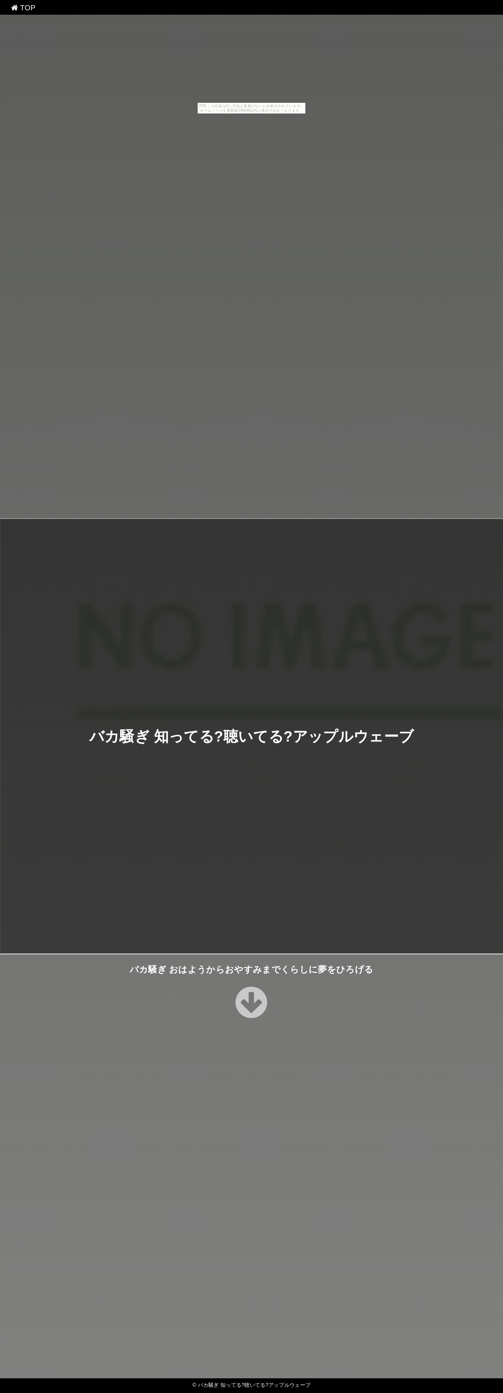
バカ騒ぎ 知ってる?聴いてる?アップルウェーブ (251, 736)
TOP (23, 8)
